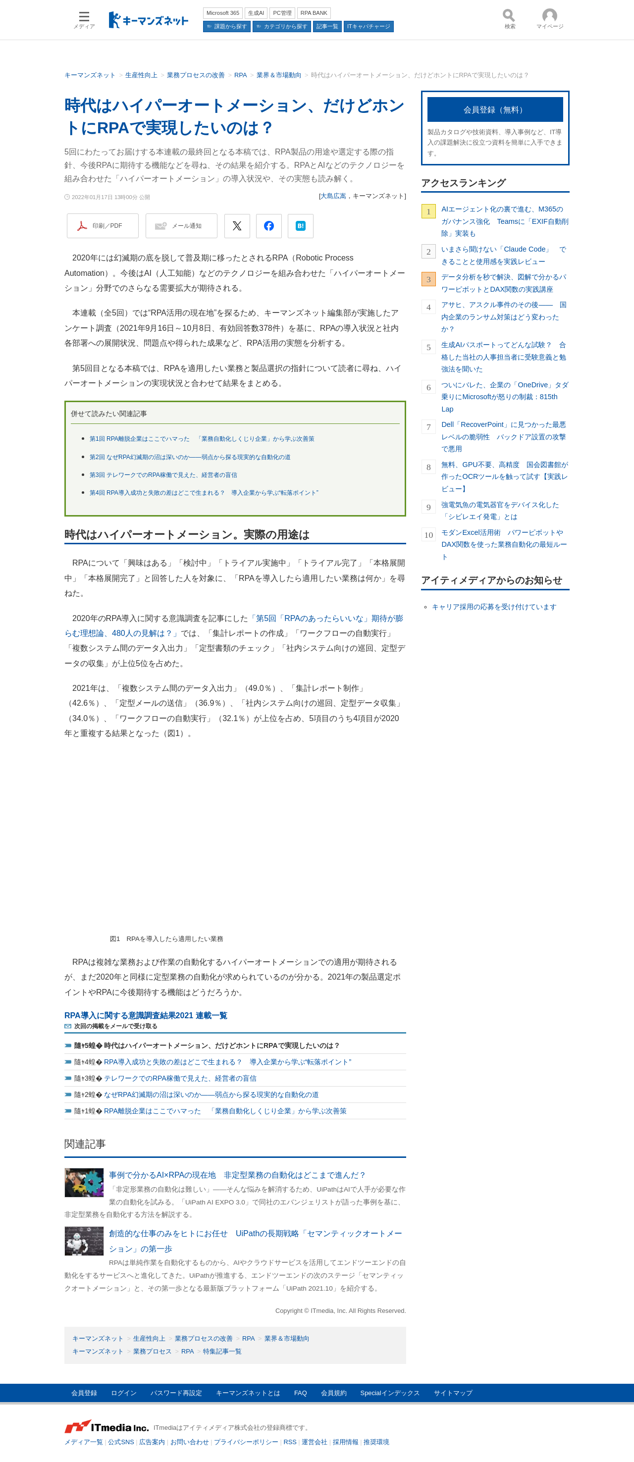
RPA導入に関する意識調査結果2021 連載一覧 (145, 1015)
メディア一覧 (83, 1442)
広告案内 (152, 1442)
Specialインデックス (390, 1393)
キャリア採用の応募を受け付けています (494, 607)
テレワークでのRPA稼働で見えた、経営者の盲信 (180, 1078)
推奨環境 (376, 1442)
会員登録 (84, 1393)
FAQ (300, 1393)
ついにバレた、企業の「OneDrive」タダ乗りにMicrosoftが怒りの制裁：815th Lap (505, 397)
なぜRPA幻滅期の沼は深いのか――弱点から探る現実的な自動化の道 (211, 1094)
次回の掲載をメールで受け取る (116, 1026)
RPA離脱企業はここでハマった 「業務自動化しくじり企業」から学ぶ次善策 (225, 1111)
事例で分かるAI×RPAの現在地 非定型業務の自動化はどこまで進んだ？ (238, 1175)
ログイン (124, 1393)
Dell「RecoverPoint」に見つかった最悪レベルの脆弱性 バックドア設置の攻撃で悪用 (503, 436)
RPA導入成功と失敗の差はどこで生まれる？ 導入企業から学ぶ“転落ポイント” (227, 1062)
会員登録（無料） (495, 109)
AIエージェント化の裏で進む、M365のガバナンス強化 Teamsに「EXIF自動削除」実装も (504, 221)
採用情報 (346, 1442)
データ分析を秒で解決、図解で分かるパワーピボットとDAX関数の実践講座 (503, 283)
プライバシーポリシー (246, 1442)
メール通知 (187, 225)
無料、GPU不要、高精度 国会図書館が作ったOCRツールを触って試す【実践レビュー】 (504, 477)
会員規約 (334, 1393)
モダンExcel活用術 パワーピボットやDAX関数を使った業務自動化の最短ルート (504, 544)
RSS (290, 1442)
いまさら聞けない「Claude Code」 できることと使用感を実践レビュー (503, 255)
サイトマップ (453, 1393)
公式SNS (121, 1442)
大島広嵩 (333, 196)
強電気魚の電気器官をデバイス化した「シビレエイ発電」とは (500, 511)
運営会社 (314, 1442)
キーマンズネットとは (248, 1393)
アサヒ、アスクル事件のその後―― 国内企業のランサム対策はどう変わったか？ (504, 317)
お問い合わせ (189, 1442)
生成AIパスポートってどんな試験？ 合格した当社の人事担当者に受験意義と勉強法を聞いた (503, 357)
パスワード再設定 (176, 1393)
